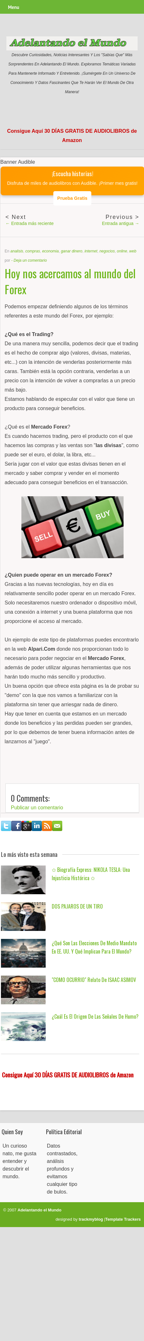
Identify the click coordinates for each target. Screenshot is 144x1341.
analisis (17, 251)
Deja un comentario (30, 260)
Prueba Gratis (72, 198)
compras (32, 251)
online (122, 251)
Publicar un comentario (37, 807)
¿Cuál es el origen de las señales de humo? (95, 1016)
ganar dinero (71, 251)
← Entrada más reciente (29, 223)
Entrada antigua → (120, 223)
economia (50, 251)
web (132, 251)
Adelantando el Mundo (39, 1210)
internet (91, 251)
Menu (13, 7)
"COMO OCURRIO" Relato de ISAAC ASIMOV (94, 980)
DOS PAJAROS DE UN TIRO (77, 906)
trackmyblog (91, 1219)
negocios (107, 251)
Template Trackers (123, 1219)
